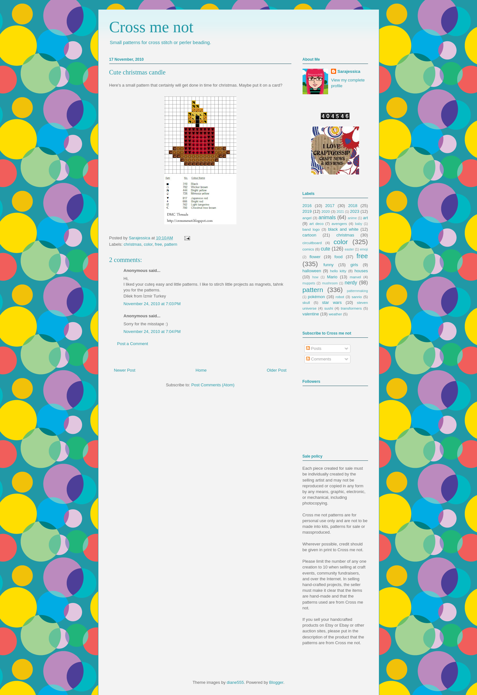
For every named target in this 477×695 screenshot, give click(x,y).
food (338, 256)
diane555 (235, 682)
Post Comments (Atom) (213, 384)
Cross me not (151, 27)
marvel (355, 277)
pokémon (316, 296)
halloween (312, 270)
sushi (328, 308)
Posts (313, 348)
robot (339, 297)
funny (328, 264)
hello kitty (338, 271)
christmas (133, 244)
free (158, 244)
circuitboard (312, 243)
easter (349, 249)
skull (306, 302)
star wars (332, 302)
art (365, 217)
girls (354, 264)
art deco (316, 223)
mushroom (330, 283)
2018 (353, 205)
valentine (311, 314)
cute (325, 248)
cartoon (309, 235)
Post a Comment (132, 343)
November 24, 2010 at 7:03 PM (152, 303)
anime (352, 218)
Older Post (276, 370)
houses (361, 270)
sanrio (357, 297)
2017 (330, 205)
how (315, 277)
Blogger (276, 682)
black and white (343, 229)
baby (358, 224)
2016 (307, 205)
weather (335, 314)
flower (315, 256)
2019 (307, 211)
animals (327, 217)
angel (307, 218)
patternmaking (357, 291)
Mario (332, 276)
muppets (309, 283)
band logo (311, 229)
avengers (339, 223)
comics (308, 249)
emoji (364, 249)
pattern (170, 244)
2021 (340, 211)
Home (201, 370)
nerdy (351, 282)
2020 (325, 211)
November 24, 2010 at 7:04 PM (152, 331)
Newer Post (124, 370)
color (148, 244)
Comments (318, 359)
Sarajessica (140, 238)
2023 (354, 211)
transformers (351, 308)
